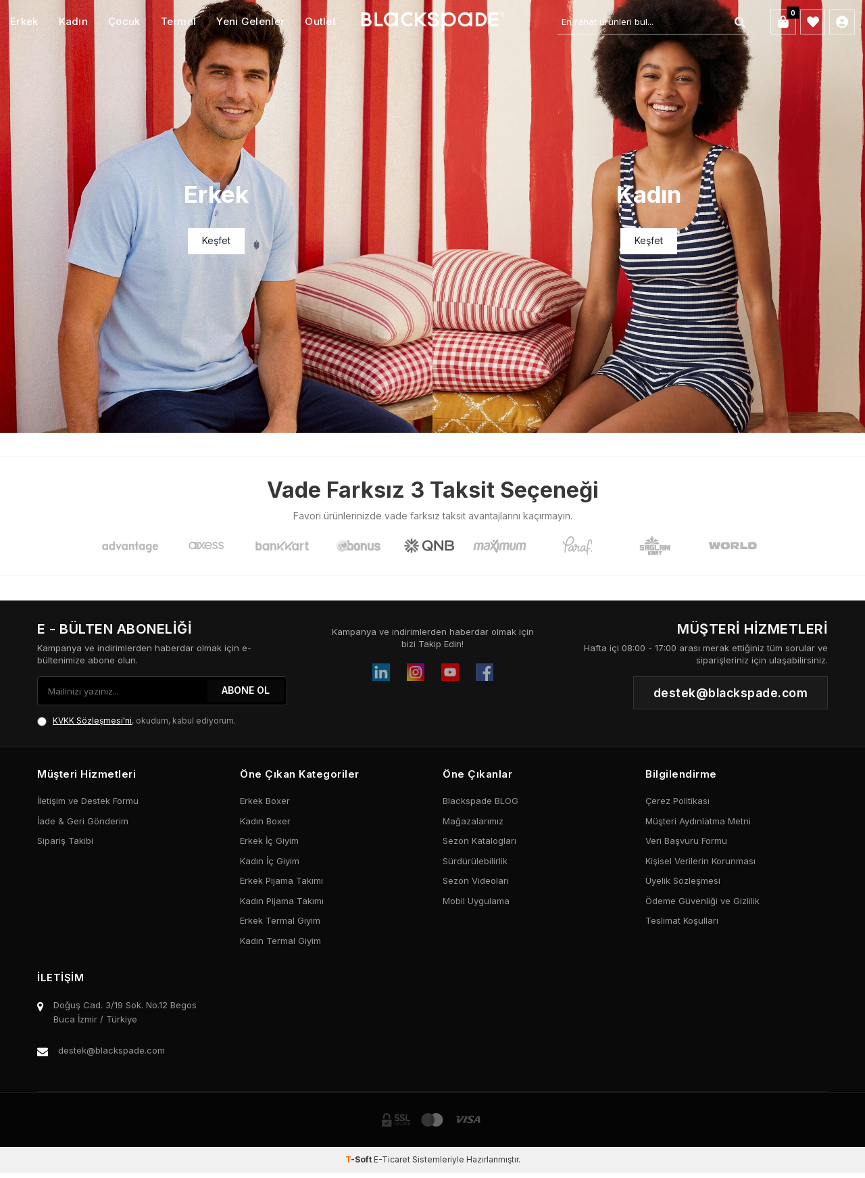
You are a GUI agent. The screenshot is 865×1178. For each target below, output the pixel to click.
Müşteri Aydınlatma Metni (698, 821)
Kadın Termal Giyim (280, 940)
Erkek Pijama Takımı (281, 880)
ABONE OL (246, 690)
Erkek (24, 21)
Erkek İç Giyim (269, 840)
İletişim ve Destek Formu (88, 800)
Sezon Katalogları (479, 840)
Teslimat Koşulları (681, 920)
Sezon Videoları (476, 880)
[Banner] (216, 216)
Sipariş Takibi (65, 840)
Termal (179, 21)
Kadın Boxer (265, 821)
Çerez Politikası (677, 800)
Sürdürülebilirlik (475, 860)
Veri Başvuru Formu (686, 840)
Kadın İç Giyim (269, 860)
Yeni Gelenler (250, 21)
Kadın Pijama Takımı (282, 900)
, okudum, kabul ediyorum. (136, 720)
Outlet (320, 21)
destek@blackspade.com (111, 1050)
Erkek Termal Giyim (280, 920)
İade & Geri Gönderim (82, 821)
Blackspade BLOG (480, 800)
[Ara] (739, 22)
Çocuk (124, 21)
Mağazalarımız (473, 821)
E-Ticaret (392, 1159)
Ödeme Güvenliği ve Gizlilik (702, 900)
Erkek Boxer (265, 800)
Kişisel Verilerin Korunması (700, 860)
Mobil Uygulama (476, 900)
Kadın (74, 21)
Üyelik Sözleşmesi (682, 880)
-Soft (359, 1159)
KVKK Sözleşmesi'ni (92, 720)
